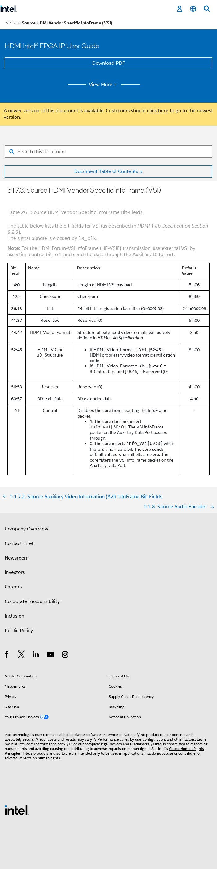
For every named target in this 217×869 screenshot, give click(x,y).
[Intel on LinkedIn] (36, 655)
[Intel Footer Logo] (17, 810)
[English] (193, 8)
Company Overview (26, 529)
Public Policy (19, 630)
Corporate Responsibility (32, 601)
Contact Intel (19, 543)
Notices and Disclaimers (129, 744)
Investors (15, 572)
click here (157, 111)
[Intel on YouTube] (51, 655)
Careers (13, 587)
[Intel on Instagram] (65, 655)
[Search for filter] (108, 151)
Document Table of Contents (106, 171)
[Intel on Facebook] (7, 655)
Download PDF (108, 63)
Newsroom (16, 558)
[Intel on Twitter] (21, 655)
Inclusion (14, 616)
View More (104, 85)
